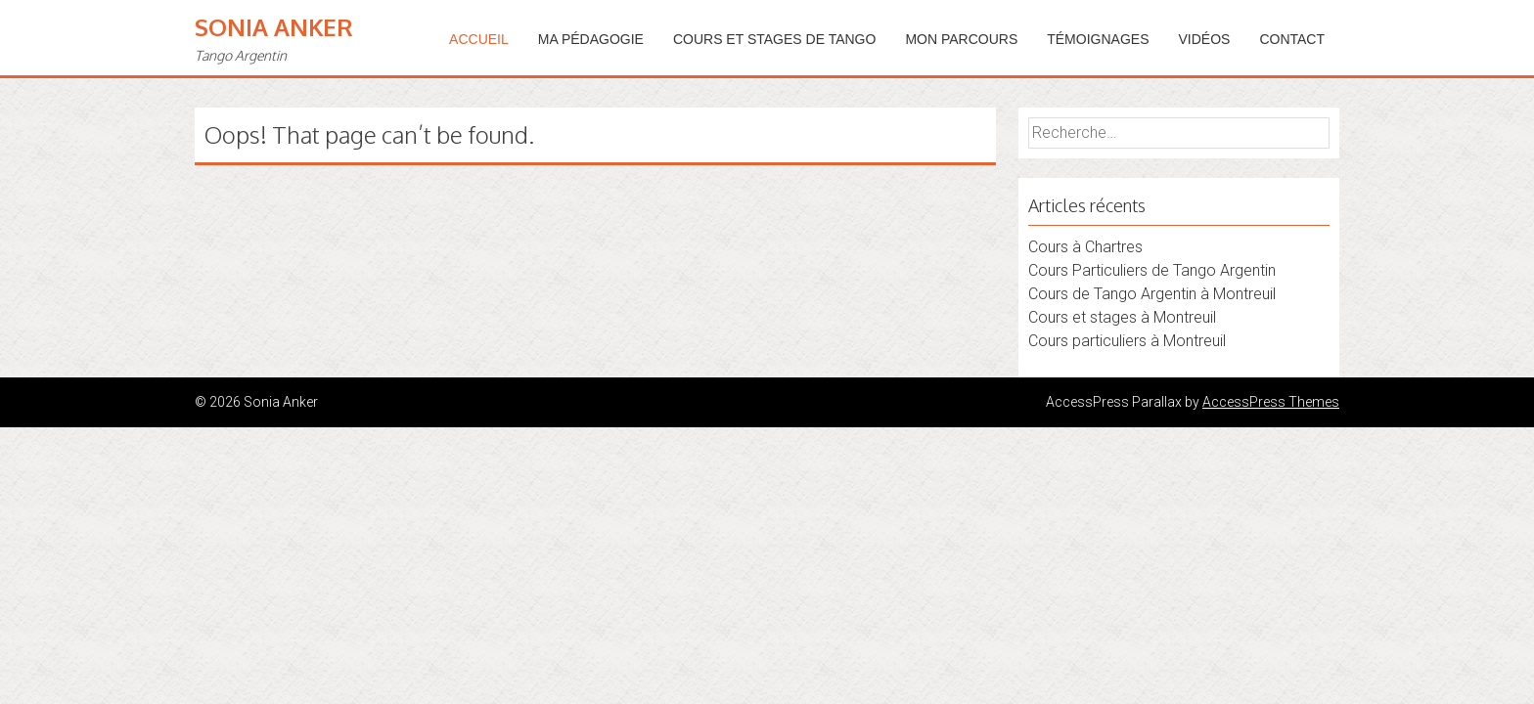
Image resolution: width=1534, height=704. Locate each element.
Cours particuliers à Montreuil (1127, 340)
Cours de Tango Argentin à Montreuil (1152, 294)
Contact (1292, 39)
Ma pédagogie (591, 39)
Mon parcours (961, 39)
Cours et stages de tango (774, 39)
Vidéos (1204, 39)
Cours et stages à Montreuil (1122, 317)
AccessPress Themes (1270, 402)
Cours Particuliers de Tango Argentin (1152, 270)
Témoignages (1098, 39)
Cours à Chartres (1085, 247)
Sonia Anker (274, 27)
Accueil (479, 39)
